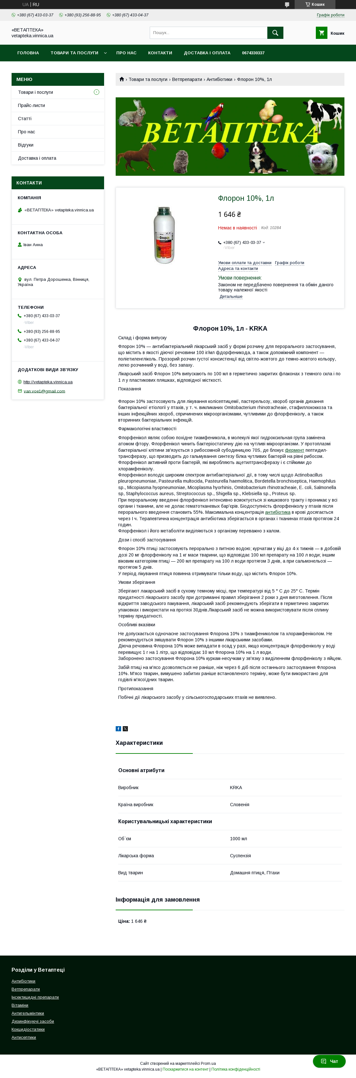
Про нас (126, 52)
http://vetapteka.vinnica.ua (48, 381)
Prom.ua (208, 1063)
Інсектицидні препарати (35, 997)
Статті (24, 118)
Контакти (160, 52)
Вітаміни (20, 1005)
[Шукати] (275, 33)
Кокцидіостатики (28, 1029)
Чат (329, 1061)
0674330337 (253, 52)
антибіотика (277, 512)
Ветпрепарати (187, 79)
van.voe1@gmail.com (44, 390)
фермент (294, 450)
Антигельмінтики (28, 1013)
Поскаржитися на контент (186, 1069)
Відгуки (25, 144)
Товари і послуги (35, 92)
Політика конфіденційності (235, 1069)
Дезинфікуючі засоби (33, 1021)
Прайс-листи (31, 105)
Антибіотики (219, 79)
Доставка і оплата (207, 52)
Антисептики (24, 1037)
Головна (28, 52)
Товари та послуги (74, 52)
